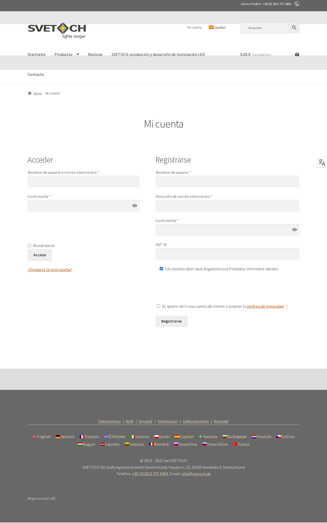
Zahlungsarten (196, 421)
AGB (129, 421)
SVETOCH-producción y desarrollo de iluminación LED (158, 54)
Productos (63, 54)
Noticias (95, 54)
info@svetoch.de (196, 473)
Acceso (39, 254)
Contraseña (39, 196)
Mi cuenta (194, 27)
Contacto (36, 74)
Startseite (36, 54)
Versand (145, 421)
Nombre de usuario (173, 172)
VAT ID (162, 244)
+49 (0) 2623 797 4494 (277, 4)
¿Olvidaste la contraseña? (50, 269)
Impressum (168, 421)
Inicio (38, 93)
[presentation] (66, 230)
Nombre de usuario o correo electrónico (63, 172)
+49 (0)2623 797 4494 (150, 473)
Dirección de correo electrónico (184, 196)
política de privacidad (265, 306)
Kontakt (221, 421)
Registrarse (171, 321)
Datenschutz (109, 421)
